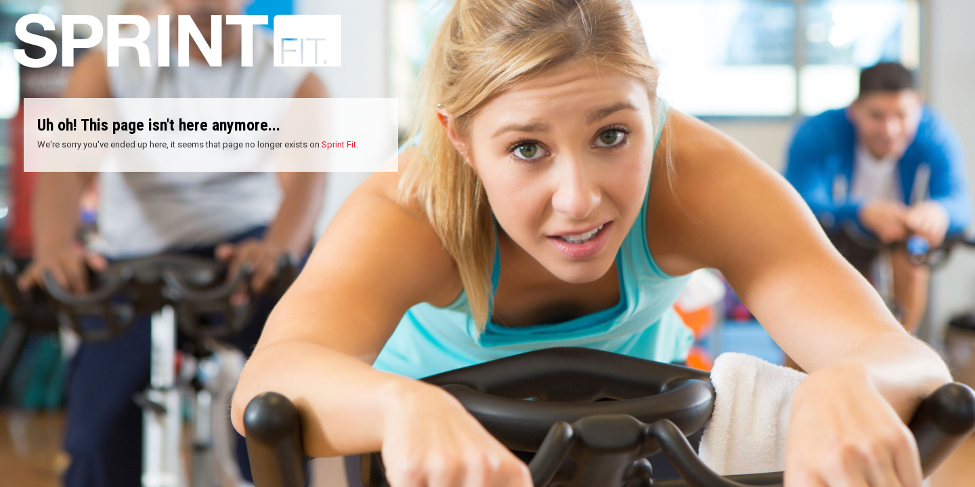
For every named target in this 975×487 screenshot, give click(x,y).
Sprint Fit (339, 144)
